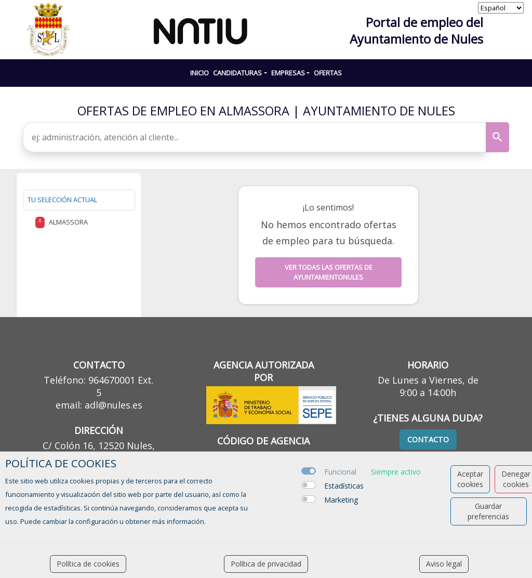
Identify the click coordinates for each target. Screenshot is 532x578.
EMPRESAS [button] (288, 72)
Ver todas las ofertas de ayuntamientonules (329, 272)
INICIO (199, 72)
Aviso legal (444, 564)
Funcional (340, 472)
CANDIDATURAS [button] (237, 72)
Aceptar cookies (470, 479)
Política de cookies (88, 564)
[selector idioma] (501, 8)
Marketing (341, 500)
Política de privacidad (266, 564)
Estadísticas (344, 486)
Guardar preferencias (488, 511)
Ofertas (328, 72)
